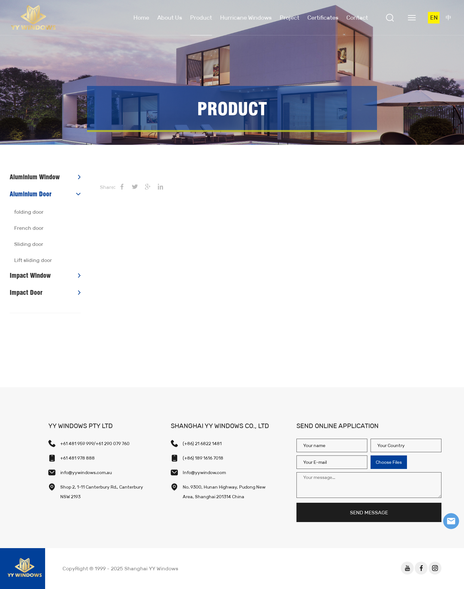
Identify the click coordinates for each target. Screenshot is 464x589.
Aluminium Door (31, 194)
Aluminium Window (35, 177)
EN (434, 17)
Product (201, 17)
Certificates (322, 17)
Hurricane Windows (246, 17)
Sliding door (28, 244)
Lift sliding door (33, 260)
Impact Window (30, 275)
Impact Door (26, 292)
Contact (357, 17)
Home (141, 17)
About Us (169, 17)
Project (289, 17)
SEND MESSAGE (369, 513)
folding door (29, 212)
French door (29, 228)
